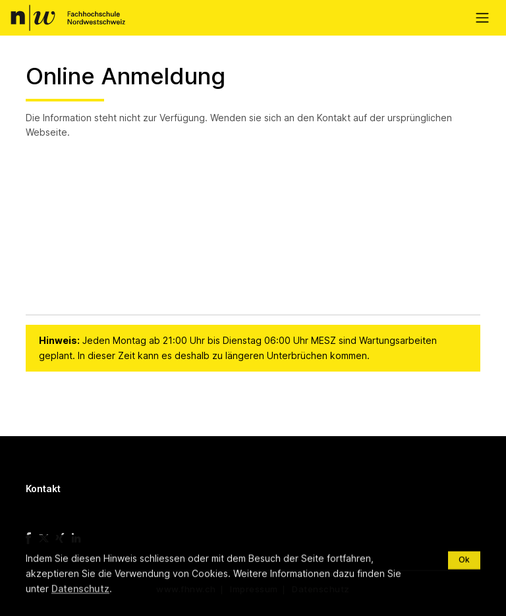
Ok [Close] (464, 597)
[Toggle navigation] (482, 18)
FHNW (67, 18)
